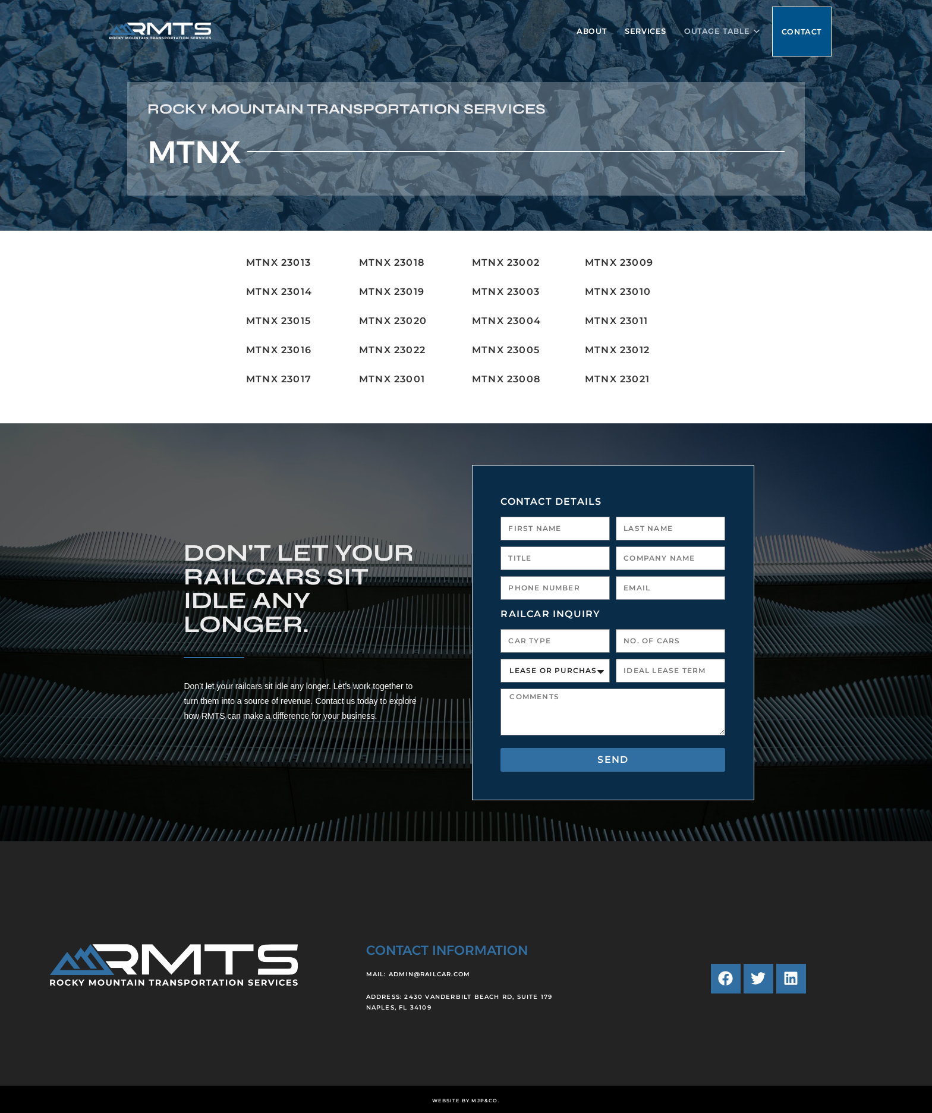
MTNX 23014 (279, 291)
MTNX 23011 (616, 320)
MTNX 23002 (506, 262)
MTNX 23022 (392, 350)
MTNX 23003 (506, 291)
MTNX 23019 (391, 291)
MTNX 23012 (617, 350)
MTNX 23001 (392, 379)
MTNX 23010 (618, 291)
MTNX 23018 (391, 262)
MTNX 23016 (278, 350)
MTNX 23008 (506, 379)
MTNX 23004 (506, 320)
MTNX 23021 (617, 379)
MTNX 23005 (506, 350)
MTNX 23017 (278, 379)
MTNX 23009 (619, 262)
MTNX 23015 (278, 320)
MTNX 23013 (278, 262)
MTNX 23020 (393, 320)
